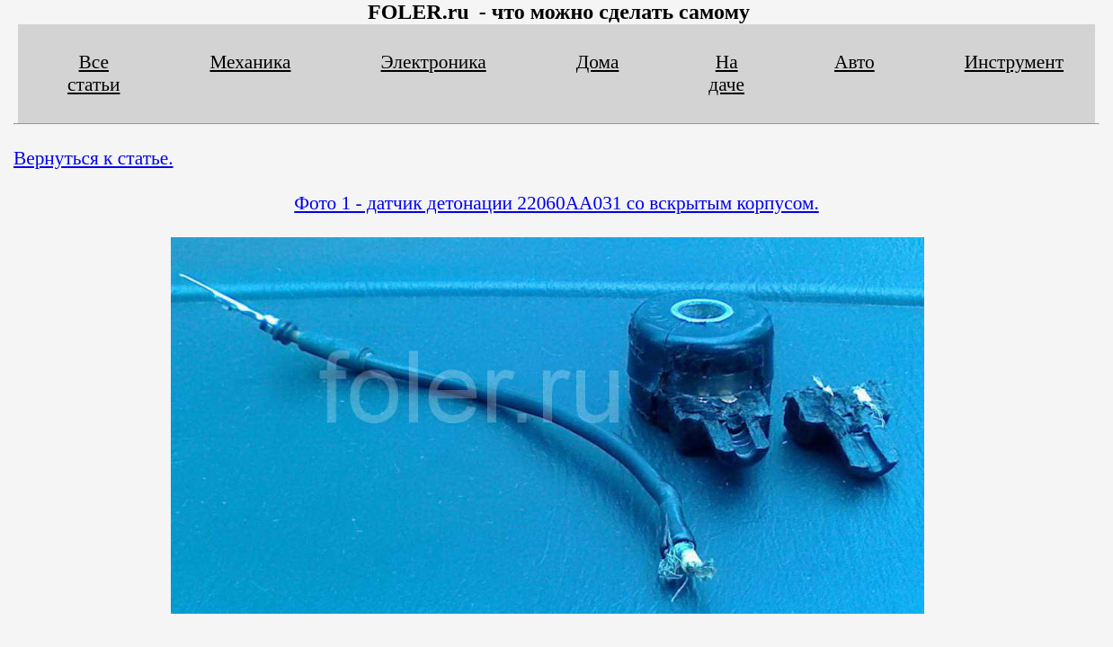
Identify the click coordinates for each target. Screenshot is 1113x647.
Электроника (433, 62)
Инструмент (1014, 62)
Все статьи (93, 73)
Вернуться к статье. (93, 158)
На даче (726, 73)
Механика (249, 62)
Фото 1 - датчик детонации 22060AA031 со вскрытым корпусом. (556, 203)
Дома (597, 62)
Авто (854, 62)
